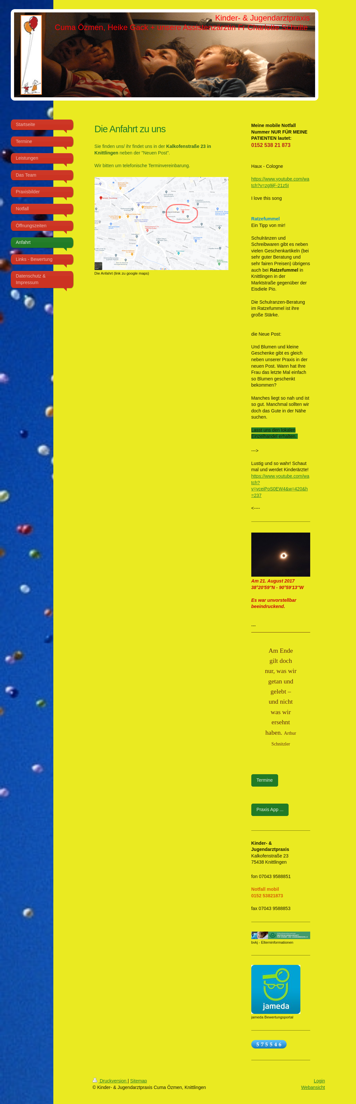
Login (319, 1080)
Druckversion (110, 1080)
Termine (265, 780)
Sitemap (138, 1080)
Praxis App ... (270, 809)
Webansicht (313, 1087)
